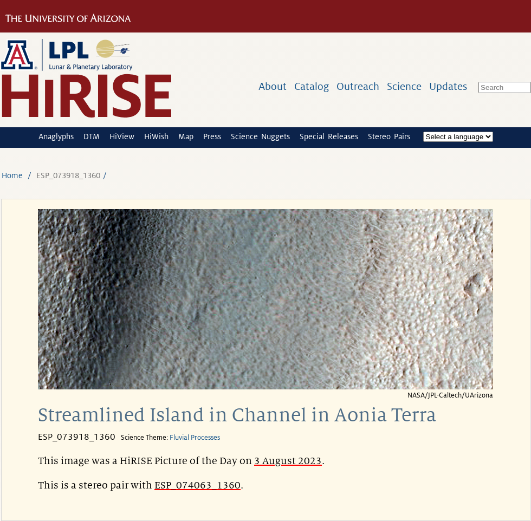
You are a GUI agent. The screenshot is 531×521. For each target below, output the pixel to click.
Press (212, 136)
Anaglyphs (56, 136)
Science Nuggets (260, 136)
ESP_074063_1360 (197, 485)
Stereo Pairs (389, 136)
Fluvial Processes (195, 437)
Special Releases (329, 136)
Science (404, 86)
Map (185, 136)
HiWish (156, 136)
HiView (121, 136)
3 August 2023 (288, 460)
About (272, 86)
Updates (448, 86)
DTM (91, 136)
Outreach (357, 86)
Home (12, 175)
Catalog (311, 86)
